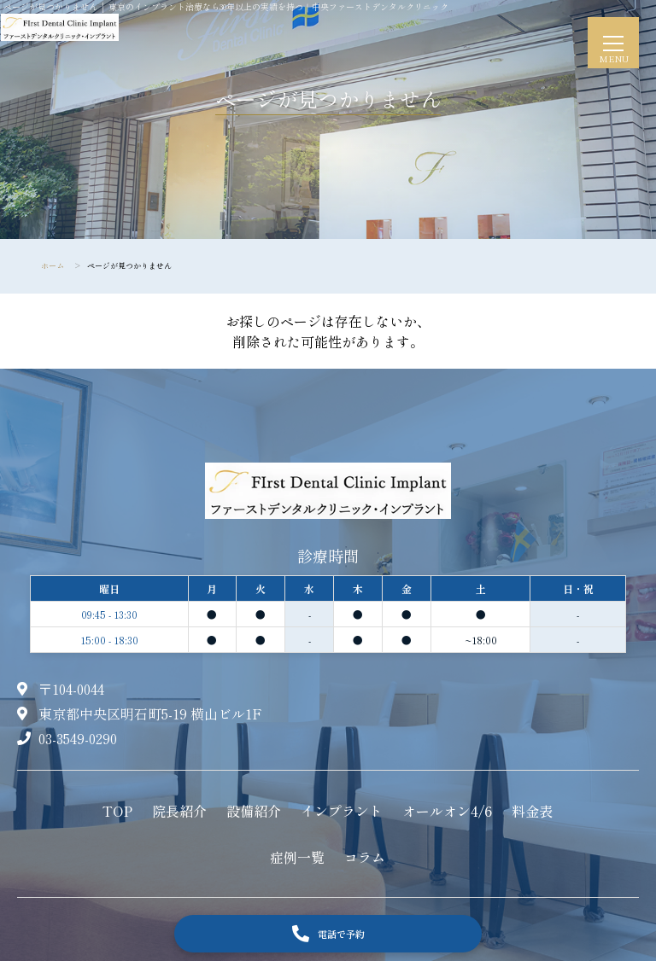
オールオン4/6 (447, 811)
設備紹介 (253, 811)
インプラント (342, 811)
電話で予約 (328, 933)
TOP (117, 811)
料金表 (532, 811)
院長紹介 (179, 811)
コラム (364, 857)
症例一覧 (297, 857)
